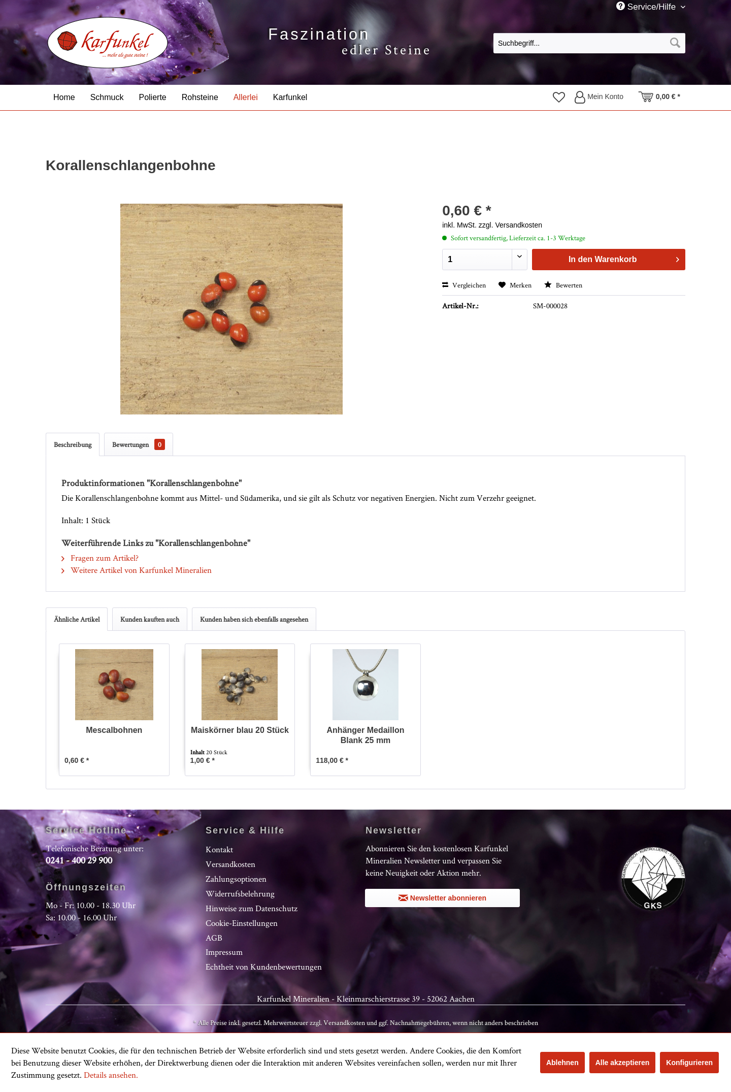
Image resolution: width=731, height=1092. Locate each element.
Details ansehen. (111, 1074)
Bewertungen (138, 444)
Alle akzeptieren (622, 1062)
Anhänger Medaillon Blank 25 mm (366, 735)
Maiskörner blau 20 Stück (240, 730)
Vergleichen (464, 285)
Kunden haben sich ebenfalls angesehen (254, 619)
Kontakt (219, 849)
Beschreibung (72, 444)
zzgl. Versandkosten (510, 225)
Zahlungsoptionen (236, 878)
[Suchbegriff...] (589, 43)
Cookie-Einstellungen (242, 922)
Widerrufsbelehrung (240, 893)
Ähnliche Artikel (76, 619)
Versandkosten (230, 864)
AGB (214, 937)
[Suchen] (675, 43)
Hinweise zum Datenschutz (251, 908)
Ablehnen (562, 1062)
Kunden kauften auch (149, 619)
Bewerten (563, 285)
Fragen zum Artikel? (100, 557)
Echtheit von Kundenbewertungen (264, 966)
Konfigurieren (689, 1062)
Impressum (224, 951)
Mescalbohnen (114, 730)
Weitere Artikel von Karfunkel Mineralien (136, 569)
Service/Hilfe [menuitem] (647, 7)
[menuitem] (589, 42)
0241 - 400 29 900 (79, 860)
